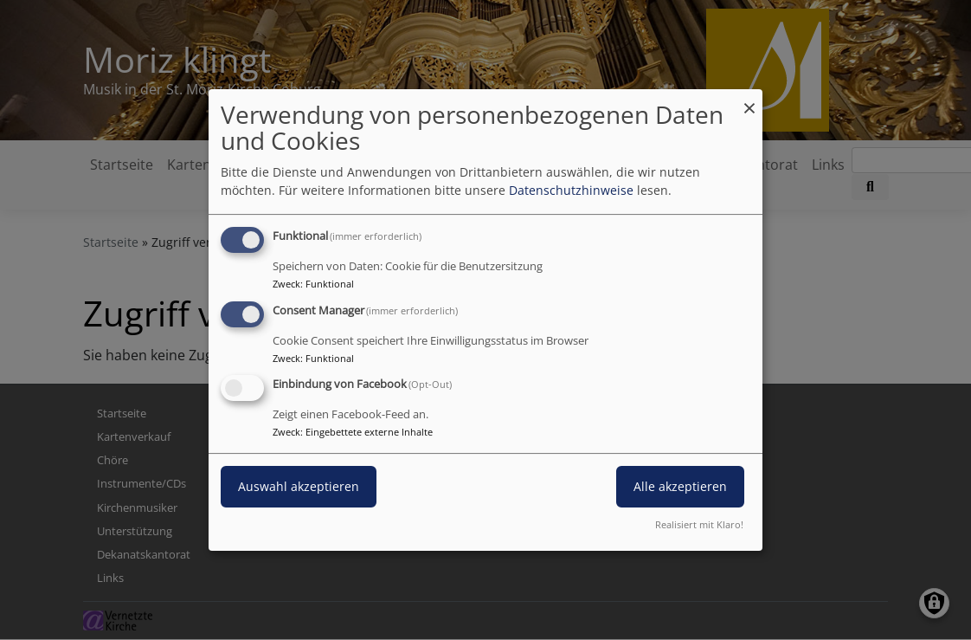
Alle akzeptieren (680, 487)
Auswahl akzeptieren (298, 487)
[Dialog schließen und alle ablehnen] (749, 100)
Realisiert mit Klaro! (699, 524)
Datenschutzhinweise (571, 190)
